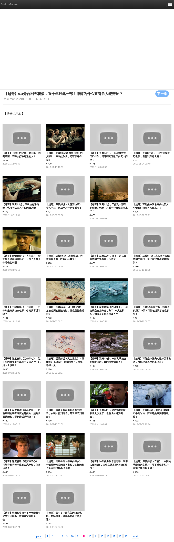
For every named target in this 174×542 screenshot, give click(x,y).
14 (96, 536)
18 (120, 536)
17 (114, 536)
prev (38, 536)
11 (78, 536)
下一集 (162, 94)
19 (126, 536)
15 (102, 536)
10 (72, 536)
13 (90, 536)
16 (108, 536)
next (135, 536)
